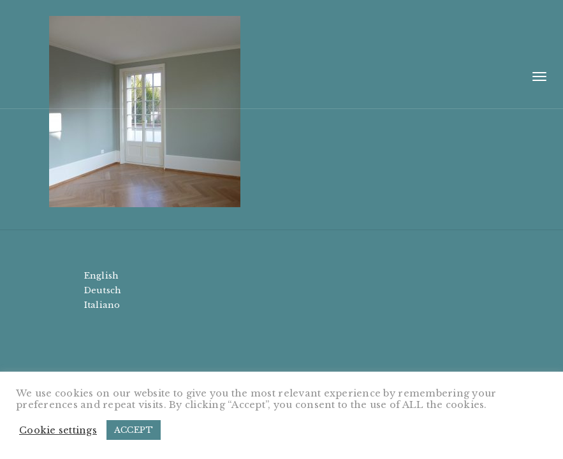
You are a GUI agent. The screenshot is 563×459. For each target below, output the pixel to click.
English (101, 275)
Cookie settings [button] (58, 430)
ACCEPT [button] (134, 430)
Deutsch (103, 290)
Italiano (102, 305)
